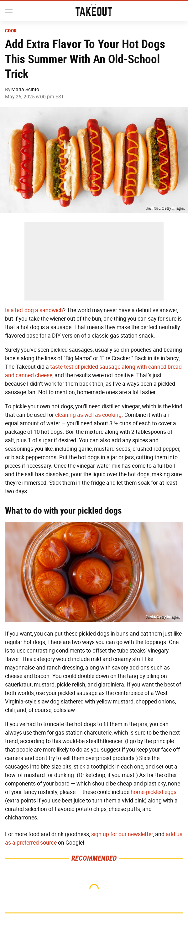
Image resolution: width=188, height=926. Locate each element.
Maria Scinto (25, 89)
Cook (11, 30)
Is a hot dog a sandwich (34, 310)
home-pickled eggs (153, 792)
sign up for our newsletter (122, 834)
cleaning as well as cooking (88, 414)
